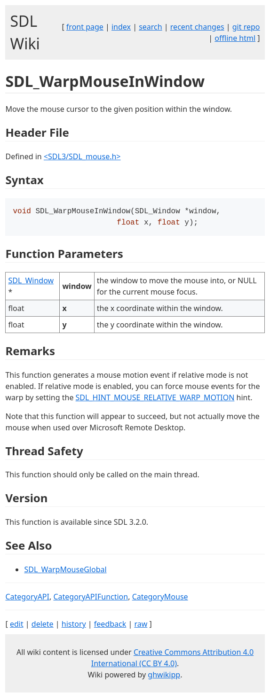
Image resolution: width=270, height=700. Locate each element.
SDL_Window (31, 282)
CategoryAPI (27, 598)
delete (43, 626)
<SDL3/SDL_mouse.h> (82, 156)
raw (140, 626)
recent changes (197, 27)
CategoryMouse (160, 598)
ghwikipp (164, 676)
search (150, 27)
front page (84, 27)
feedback (110, 626)
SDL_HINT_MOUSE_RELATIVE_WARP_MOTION (155, 399)
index (121, 27)
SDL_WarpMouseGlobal (65, 571)
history (74, 626)
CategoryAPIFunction (90, 598)
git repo (246, 27)
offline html (234, 38)
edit (17, 626)
